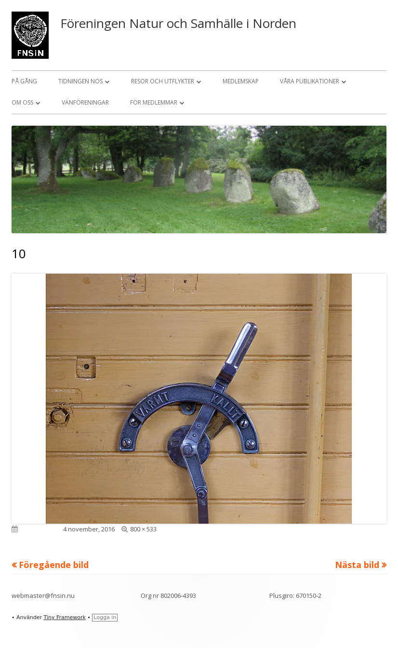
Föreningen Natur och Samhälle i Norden (178, 23)
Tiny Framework (64, 617)
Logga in (104, 617)
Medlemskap (241, 81)
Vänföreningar (85, 102)
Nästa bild (357, 564)
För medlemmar (153, 102)
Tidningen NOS (80, 81)
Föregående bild (54, 564)
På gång (24, 81)
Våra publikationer (309, 81)
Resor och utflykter (162, 81)
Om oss (22, 102)
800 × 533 (143, 529)
